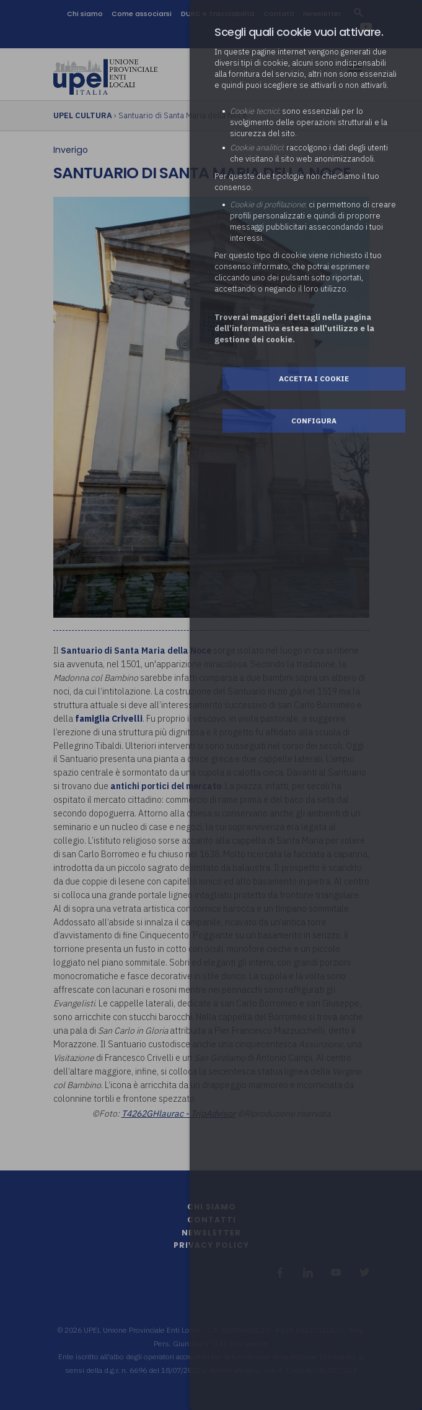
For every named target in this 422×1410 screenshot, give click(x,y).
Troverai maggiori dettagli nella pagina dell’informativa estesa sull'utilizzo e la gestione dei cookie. (294, 328)
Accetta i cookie (314, 378)
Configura (313, 420)
